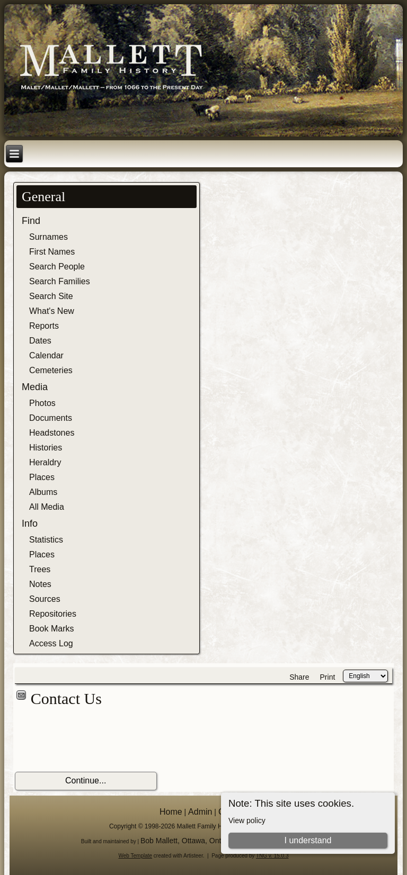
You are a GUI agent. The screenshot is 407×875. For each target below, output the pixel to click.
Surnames (48, 236)
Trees (39, 569)
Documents (50, 417)
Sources (44, 598)
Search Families (59, 281)
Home (171, 811)
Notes (40, 584)
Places (42, 477)
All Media (46, 506)
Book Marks (51, 628)
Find (31, 220)
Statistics (46, 539)
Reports (44, 325)
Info (30, 523)
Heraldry (45, 462)
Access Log (51, 643)
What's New (51, 310)
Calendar (46, 355)
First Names (52, 251)
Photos (42, 403)
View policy (247, 820)
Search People (57, 266)
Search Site (51, 296)
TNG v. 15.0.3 (272, 856)
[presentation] (95, 740)
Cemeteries (51, 370)
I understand (307, 840)
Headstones (51, 432)
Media (35, 387)
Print (327, 677)
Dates (40, 340)
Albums (43, 492)
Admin (200, 811)
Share (299, 677)
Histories (45, 447)
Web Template (136, 856)
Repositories (52, 613)
